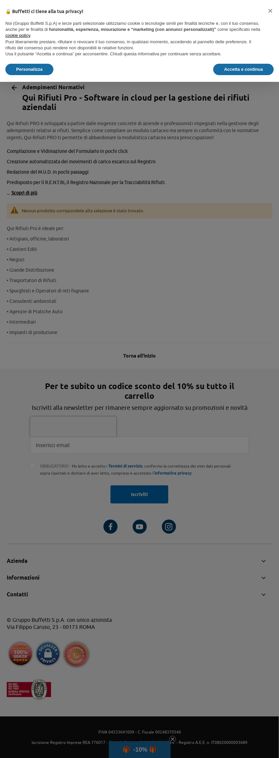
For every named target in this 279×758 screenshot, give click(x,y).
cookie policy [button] (17, 35)
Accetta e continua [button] (243, 69)
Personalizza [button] (29, 69)
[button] (270, 10)
